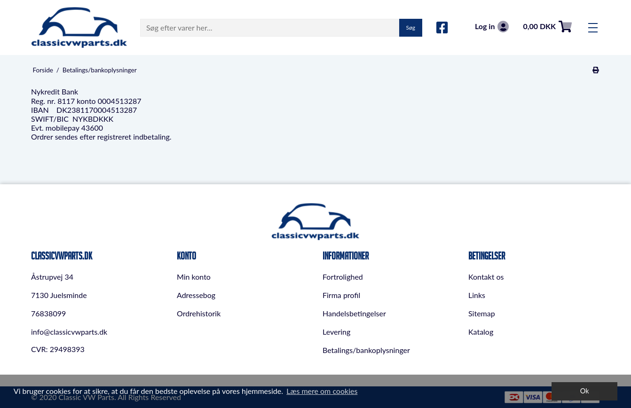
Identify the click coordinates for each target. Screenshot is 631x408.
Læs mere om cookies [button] (321, 390)
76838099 (48, 313)
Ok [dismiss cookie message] (584, 391)
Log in (492, 26)
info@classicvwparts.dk (69, 331)
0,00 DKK (547, 26)
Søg (410, 27)
